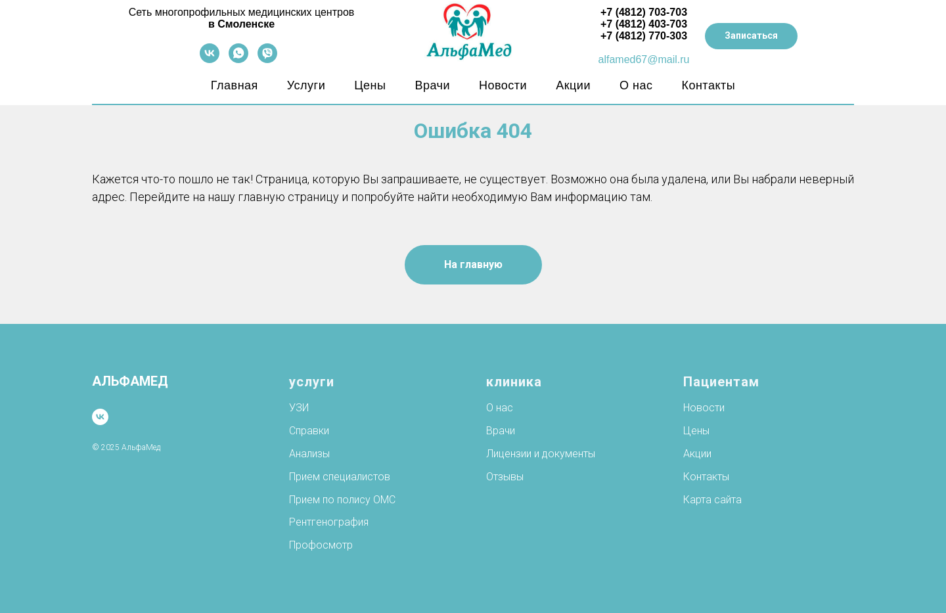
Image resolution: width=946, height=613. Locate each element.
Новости (503, 85)
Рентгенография (329, 522)
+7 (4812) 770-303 (643, 35)
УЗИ (299, 407)
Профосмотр (321, 545)
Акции (573, 85)
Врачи (432, 85)
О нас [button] (635, 85)
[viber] (267, 59)
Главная (234, 85)
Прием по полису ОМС (342, 499)
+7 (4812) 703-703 (643, 12)
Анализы (309, 453)
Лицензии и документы (540, 453)
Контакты (708, 85)
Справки (309, 430)
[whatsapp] (238, 59)
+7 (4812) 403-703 (643, 24)
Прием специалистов (339, 476)
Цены (370, 85)
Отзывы (505, 476)
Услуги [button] (306, 85)
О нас (499, 407)
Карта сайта (712, 499)
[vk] (209, 59)
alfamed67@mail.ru (644, 59)
